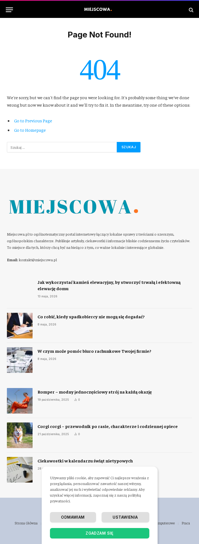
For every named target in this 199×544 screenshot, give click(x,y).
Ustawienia (125, 517)
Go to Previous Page (33, 120)
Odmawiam (72, 517)
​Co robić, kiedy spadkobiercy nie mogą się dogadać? (91, 316)
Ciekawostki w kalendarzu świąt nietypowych (85, 460)
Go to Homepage (30, 130)
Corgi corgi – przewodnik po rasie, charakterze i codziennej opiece (108, 426)
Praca (186, 523)
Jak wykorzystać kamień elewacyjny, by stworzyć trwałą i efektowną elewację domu (109, 285)
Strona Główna (26, 523)
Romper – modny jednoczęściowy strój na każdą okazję (95, 391)
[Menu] (9, 10)
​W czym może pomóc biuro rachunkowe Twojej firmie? (94, 351)
